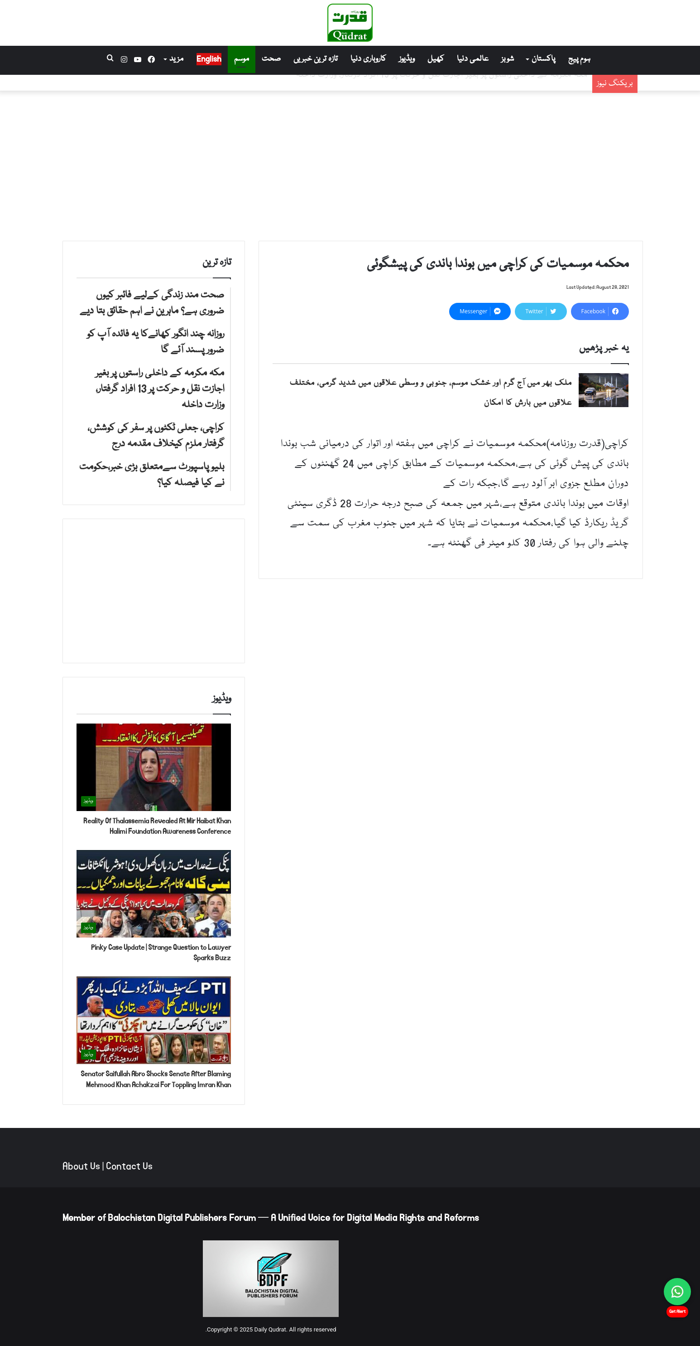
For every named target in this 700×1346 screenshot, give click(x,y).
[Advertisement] (350, 163)
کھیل (435, 59)
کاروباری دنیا (368, 59)
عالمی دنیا (473, 59)
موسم (241, 59)
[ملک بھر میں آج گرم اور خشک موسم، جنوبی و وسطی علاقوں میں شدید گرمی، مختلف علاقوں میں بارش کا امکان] (603, 390)
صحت (271, 59)
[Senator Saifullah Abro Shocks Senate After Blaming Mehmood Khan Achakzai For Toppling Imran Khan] (154, 1020)
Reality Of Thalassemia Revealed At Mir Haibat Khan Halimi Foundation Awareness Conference (157, 826)
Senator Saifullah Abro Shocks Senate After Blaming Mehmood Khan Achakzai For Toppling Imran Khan (156, 1079)
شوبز (507, 59)
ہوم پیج (579, 59)
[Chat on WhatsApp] (677, 1291)
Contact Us (129, 1166)
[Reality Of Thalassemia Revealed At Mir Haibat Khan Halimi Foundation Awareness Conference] (154, 767)
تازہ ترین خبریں (315, 59)
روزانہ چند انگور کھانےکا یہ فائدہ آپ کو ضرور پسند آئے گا (490, 90)
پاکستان (543, 59)
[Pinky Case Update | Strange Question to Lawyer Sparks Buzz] (154, 894)
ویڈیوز (407, 59)
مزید (176, 59)
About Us (81, 1166)
